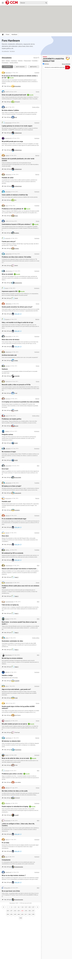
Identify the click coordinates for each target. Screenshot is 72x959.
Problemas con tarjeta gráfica (11, 419)
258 (8, 914)
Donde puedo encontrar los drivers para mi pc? (17, 307)
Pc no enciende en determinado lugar (14, 519)
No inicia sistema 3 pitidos (10, 110)
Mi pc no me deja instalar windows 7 (14, 875)
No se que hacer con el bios (11, 891)
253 (19, 910)
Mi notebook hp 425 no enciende (12, 553)
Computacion (6, 860)
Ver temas (12, 51)
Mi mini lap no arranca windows (12, 658)
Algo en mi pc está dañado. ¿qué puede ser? (16, 689)
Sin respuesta (20, 66)
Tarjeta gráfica (14, 62)
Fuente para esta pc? (9, 241)
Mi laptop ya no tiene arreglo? (11, 486)
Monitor (20, 60)
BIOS (3, 60)
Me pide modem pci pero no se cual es (14, 724)
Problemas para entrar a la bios (12, 774)
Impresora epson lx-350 (9, 291)
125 (22, 907)
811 (26, 914)
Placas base (27, 60)
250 (8, 910)
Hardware (14, 34)
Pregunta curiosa (7, 434)
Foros (7, 34)
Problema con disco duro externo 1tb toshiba (16, 257)
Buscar (36, 57)
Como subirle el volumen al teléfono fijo (15, 195)
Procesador (5, 62)
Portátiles (35, 60)
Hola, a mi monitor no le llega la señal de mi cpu (17, 322)
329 (15, 914)
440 (19, 914)
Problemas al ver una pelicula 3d (12, 209)
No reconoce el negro (9, 452)
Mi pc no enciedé (7, 274)
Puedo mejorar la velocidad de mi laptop (15, 806)
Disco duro (5, 536)
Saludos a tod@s (7, 675)
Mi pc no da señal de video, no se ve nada (15, 758)
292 (11, 914)
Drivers (8, 60)
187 (26, 907)
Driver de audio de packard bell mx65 (14, 95)
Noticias (46, 64)
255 (26, 910)
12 (11, 907)
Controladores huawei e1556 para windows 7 (16, 224)
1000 (20, 918)
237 (33, 907)
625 (22, 914)
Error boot (5, 469)
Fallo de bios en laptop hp (10, 605)
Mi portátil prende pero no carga (12, 141)
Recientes (7, 66)
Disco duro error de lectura (10, 339)
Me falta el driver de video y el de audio (15, 791)
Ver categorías (5, 51)
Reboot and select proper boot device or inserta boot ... (20, 569)
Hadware (5, 369)
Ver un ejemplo (66, 64)
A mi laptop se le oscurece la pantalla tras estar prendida (20, 402)
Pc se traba (5, 843)
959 (33, 914)
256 (30, 910)
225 (30, 907)
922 (30, 914)
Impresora (14, 60)
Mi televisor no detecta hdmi (11, 741)
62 (18, 907)
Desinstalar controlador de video (12, 641)
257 (33, 910)
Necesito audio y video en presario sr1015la (16, 384)
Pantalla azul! (6, 501)
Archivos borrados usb (9, 355)
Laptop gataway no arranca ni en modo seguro (17, 126)
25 (15, 907)
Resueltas (33, 66)
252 (15, 910)
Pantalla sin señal (7, 178)
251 (11, 910)
